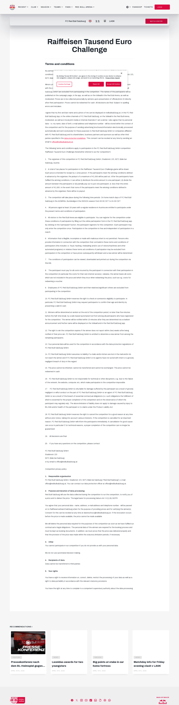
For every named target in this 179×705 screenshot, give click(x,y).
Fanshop (137, 7)
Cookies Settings (64, 84)
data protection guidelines (75, 138)
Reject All (96, 84)
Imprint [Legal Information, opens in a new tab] (117, 78)
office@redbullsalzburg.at (62, 142)
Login (159, 7)
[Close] (121, 73)
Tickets (148, 7)
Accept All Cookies (113, 84)
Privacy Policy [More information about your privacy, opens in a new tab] (110, 78)
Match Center (156, 21)
